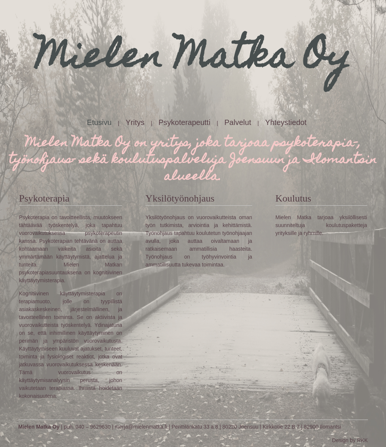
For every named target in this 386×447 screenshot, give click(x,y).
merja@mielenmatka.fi (141, 427)
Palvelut (237, 122)
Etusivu (99, 122)
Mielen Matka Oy (39, 427)
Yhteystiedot (286, 122)
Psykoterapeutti (184, 122)
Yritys (135, 122)
